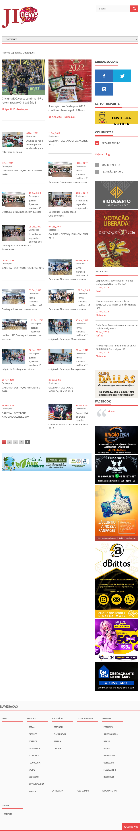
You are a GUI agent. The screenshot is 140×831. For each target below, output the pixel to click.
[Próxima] (27, 442)
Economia (34, 756)
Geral (98, 291)
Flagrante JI (110, 770)
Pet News (108, 727)
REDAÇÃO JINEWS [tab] (109, 172)
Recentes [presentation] (102, 271)
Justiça (32, 791)
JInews (111, 411)
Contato (8, 814)
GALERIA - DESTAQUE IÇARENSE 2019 (23, 267)
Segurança (34, 748)
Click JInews (60, 734)
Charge (57, 748)
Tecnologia (34, 763)
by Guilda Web (131, 826)
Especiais (16, 52)
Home (5, 52)
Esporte (33, 734)
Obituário (101, 315)
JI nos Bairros (111, 734)
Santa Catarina (36, 784)
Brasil (107, 741)
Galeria (57, 741)
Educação (34, 777)
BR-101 (107, 748)
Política (99, 335)
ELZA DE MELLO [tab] (107, 143)
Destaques (22, 109)
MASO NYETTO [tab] (107, 165)
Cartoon (58, 727)
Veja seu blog (102, 154)
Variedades (109, 756)
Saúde (32, 770)
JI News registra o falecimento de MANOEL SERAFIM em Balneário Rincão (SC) (116, 304)
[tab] (102, 272)
